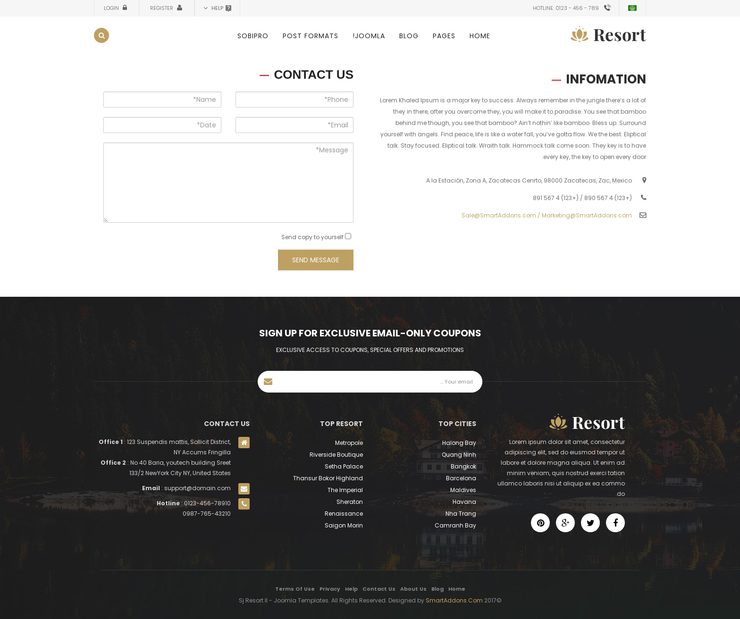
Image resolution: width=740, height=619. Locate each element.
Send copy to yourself (312, 243)
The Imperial (345, 490)
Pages (444, 36)
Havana (464, 502)
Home (480, 36)
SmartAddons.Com (454, 600)
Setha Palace (344, 466)
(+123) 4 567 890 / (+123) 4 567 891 (582, 207)
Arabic (632, 8)
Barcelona (461, 478)
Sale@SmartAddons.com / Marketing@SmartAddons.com (547, 225)
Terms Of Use (295, 589)
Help (351, 589)
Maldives (463, 490)
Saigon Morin (344, 525)
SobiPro (253, 36)
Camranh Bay (455, 525)
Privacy (330, 589)
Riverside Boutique (336, 455)
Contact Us (378, 589)
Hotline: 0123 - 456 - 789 (566, 8)
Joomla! (369, 36)
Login (112, 8)
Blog (409, 36)
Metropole (349, 443)
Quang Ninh (459, 455)
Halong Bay (459, 443)
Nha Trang (461, 514)
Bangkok (463, 466)
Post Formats (310, 36)
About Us (413, 589)
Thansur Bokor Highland (328, 478)
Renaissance (344, 514)
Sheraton (349, 502)
